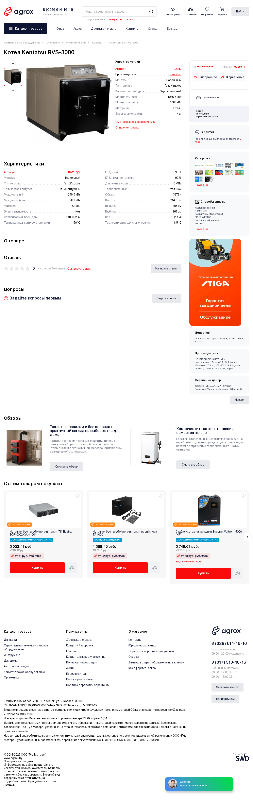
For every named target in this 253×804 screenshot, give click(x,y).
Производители (76, 673)
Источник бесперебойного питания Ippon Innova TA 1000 (125, 533)
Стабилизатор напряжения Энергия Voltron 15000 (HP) (209, 533)
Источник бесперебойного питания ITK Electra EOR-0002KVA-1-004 (41, 533)
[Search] (151, 11)
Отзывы (133, 656)
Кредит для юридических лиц (86, 656)
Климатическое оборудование (22, 42)
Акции (78, 28)
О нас (60, 28)
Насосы (129, 19)
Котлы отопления (76, 42)
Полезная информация (81, 662)
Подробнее (202, 184)
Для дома (10, 660)
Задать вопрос (167, 298)
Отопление (53, 42)
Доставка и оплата (103, 28)
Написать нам (225, 698)
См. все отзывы (79, 268)
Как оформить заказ (79, 679)
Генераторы (115, 19)
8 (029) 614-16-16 (229, 643)
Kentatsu (97, 42)
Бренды (172, 28)
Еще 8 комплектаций (189, 561)
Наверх (239, 399)
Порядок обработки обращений (88, 685)
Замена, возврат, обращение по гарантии (156, 662)
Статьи (153, 28)
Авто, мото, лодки (16, 666)
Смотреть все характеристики (135, 121)
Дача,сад (10, 639)
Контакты (132, 28)
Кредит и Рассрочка (79, 645)
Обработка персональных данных (151, 651)
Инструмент (12, 655)
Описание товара (127, 127)
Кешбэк (71, 651)
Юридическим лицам (142, 645)
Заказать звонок (227, 687)
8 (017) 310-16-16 (228, 662)
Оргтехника (11, 677)
